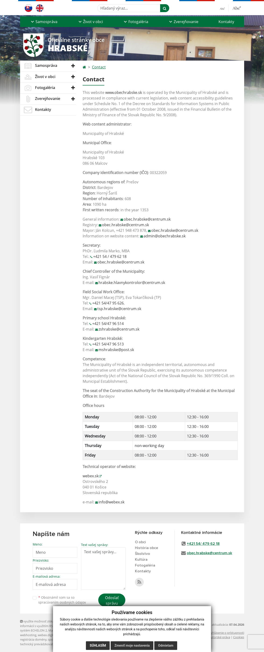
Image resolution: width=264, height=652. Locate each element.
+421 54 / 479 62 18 (110, 256)
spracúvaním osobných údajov (62, 602)
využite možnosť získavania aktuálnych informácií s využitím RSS (48, 623)
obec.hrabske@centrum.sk (147, 219)
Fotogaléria (145, 565)
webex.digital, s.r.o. (51, 635)
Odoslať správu (112, 600)
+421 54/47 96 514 (108, 323)
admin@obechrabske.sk (165, 236)
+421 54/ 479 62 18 (203, 544)
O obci (140, 542)
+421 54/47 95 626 (108, 303)
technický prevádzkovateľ (38, 644)
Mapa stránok (58, 630)
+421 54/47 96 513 (108, 344)
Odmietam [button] (165, 645)
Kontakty (226, 21)
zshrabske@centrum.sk (119, 329)
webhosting (28, 635)
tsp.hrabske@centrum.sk (119, 308)
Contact (99, 67)
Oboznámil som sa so (62, 599)
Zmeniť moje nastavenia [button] (132, 645)
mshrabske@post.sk (116, 349)
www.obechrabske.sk (123, 92)
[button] (43, 21)
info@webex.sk (111, 502)
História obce (146, 548)
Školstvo (142, 554)
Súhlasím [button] (98, 645)
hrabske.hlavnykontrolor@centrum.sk (132, 282)
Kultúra (141, 559)
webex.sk (91, 475)
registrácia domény (33, 639)
